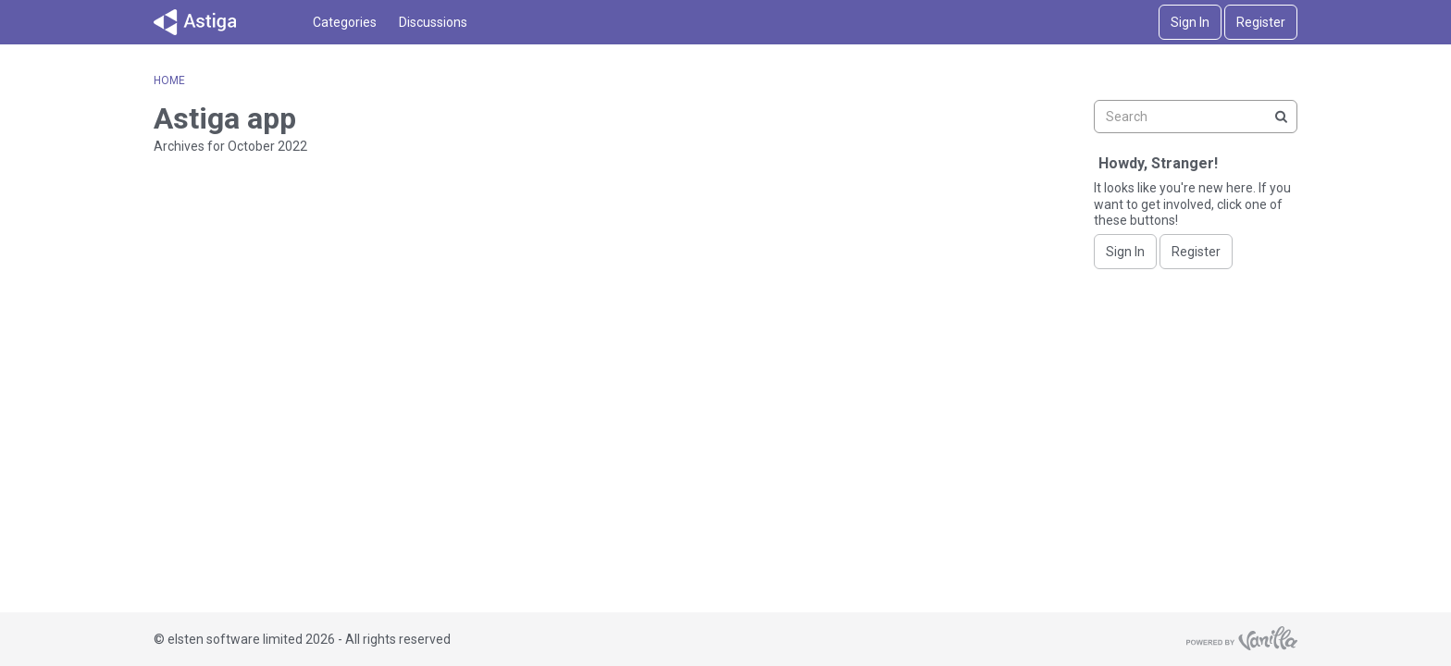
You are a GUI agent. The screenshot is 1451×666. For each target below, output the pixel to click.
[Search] (1280, 116)
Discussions (433, 22)
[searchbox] (1195, 116)
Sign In (1190, 22)
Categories (345, 22)
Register (1260, 22)
